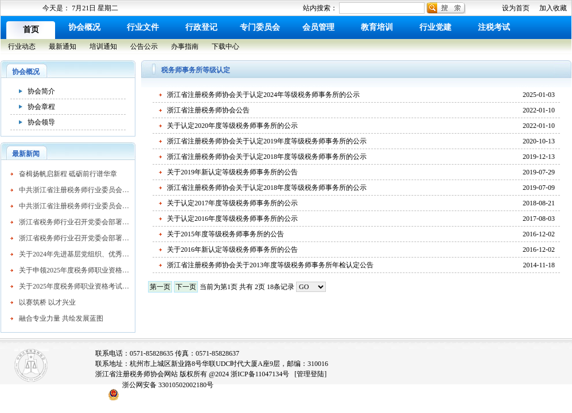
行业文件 (143, 27)
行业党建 (435, 27)
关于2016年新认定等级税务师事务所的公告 (232, 250)
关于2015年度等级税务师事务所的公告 (225, 234)
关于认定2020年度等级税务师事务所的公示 (232, 126)
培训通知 (103, 46)
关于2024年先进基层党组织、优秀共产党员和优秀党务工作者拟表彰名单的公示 (74, 254)
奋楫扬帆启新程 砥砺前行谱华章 (68, 174)
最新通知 (62, 46)
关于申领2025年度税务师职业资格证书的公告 (74, 270)
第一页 (160, 287)
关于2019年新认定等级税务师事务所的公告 (232, 172)
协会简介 (41, 91)
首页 (31, 29)
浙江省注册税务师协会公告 (208, 110)
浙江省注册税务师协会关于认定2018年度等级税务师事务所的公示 (267, 157)
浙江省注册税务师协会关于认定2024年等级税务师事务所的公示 (263, 95)
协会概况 (84, 27)
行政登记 (201, 27)
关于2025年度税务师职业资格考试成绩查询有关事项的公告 (74, 286)
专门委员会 (260, 27)
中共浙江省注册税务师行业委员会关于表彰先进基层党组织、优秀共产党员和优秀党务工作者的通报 (74, 190)
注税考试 (494, 27)
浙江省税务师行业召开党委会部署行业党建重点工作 (74, 222)
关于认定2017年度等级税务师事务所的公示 (232, 203)
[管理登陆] (310, 374)
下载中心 (225, 46)
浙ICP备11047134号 (260, 374)
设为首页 (516, 8)
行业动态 (22, 46)
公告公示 (144, 46)
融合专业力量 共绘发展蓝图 (61, 318)
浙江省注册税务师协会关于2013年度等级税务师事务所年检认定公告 (270, 265)
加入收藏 (553, 8)
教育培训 (377, 27)
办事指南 (185, 46)
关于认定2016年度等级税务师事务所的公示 (232, 219)
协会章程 (41, 107)
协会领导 (41, 122)
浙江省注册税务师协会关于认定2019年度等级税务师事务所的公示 (267, 141)
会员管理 (318, 27)
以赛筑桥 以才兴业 (47, 302)
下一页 (186, 287)
